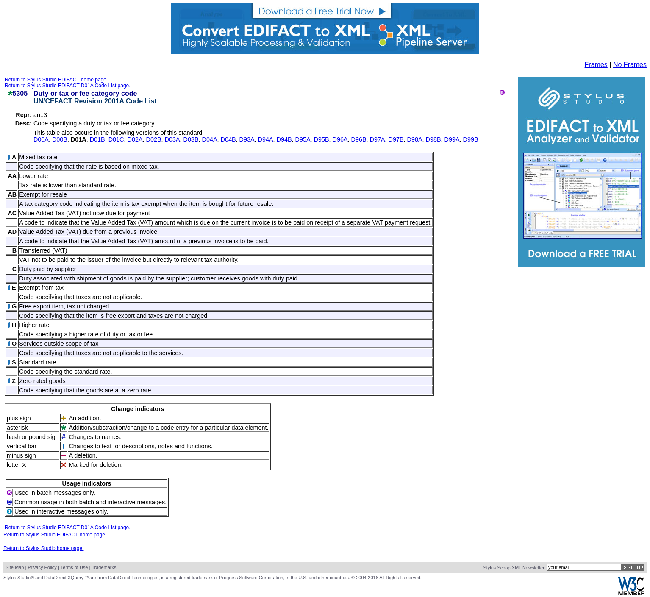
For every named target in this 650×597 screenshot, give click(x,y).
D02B (153, 139)
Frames (596, 64)
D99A (451, 139)
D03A (172, 139)
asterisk (17, 427)
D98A (414, 139)
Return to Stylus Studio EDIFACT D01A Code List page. (68, 86)
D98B (433, 139)
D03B (190, 139)
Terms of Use (74, 567)
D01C (116, 139)
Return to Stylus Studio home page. (43, 548)
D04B (228, 139)
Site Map (15, 567)
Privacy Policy (42, 567)
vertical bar (21, 446)
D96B (358, 139)
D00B (59, 139)
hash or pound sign (32, 436)
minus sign (21, 455)
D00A (41, 139)
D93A (246, 139)
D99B (470, 139)
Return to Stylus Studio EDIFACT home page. (56, 80)
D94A (265, 139)
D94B (284, 139)
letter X (16, 464)
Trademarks (104, 567)
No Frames (630, 64)
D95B (321, 139)
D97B (395, 139)
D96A (339, 139)
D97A (377, 139)
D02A (134, 139)
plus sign (19, 418)
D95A (302, 139)
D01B (97, 139)
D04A (209, 139)
